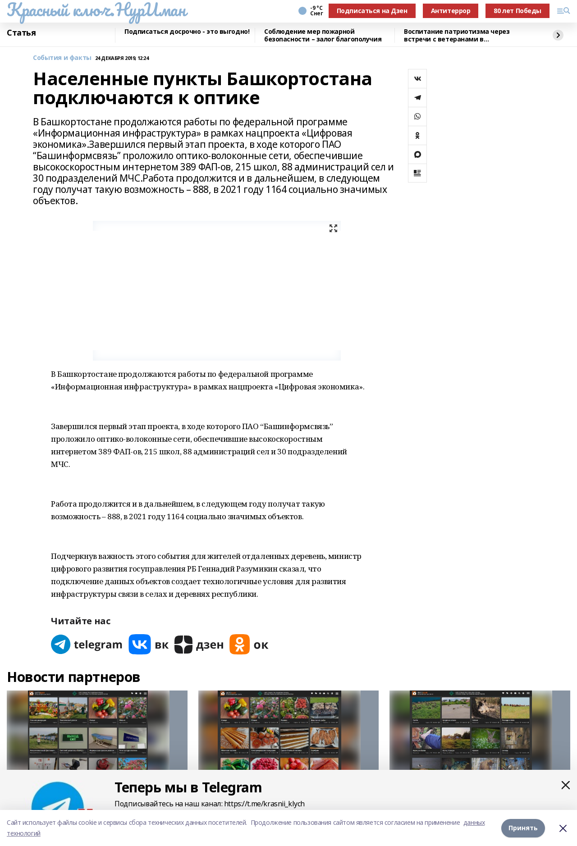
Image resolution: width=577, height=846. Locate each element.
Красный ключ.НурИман (96, 9)
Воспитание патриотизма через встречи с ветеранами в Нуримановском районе (456, 35)
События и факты (62, 58)
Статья (21, 33)
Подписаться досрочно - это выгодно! (186, 32)
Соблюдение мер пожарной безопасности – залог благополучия (322, 35)
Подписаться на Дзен (372, 10)
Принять (523, 827)
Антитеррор (451, 10)
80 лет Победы (517, 10)
